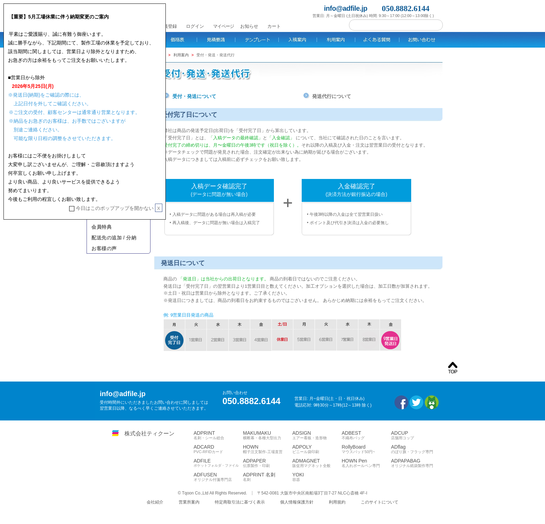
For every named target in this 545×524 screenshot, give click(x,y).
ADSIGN (317, 435)
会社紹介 (155, 502)
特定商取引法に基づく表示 (240, 502)
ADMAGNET (317, 463)
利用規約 (337, 502)
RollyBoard (366, 449)
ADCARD (218, 449)
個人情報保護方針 (297, 502)
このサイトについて (379, 502)
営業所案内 (189, 502)
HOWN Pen (366, 463)
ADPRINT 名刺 (267, 477)
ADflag (415, 449)
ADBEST (366, 435)
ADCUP (415, 435)
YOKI (317, 477)
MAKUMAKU (267, 435)
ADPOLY (317, 449)
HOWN (267, 449)
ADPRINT (218, 435)
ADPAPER (267, 463)
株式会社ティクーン (149, 433)
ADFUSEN (218, 477)
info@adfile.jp (345, 8)
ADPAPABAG (415, 463)
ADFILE (218, 463)
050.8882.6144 (406, 8)
